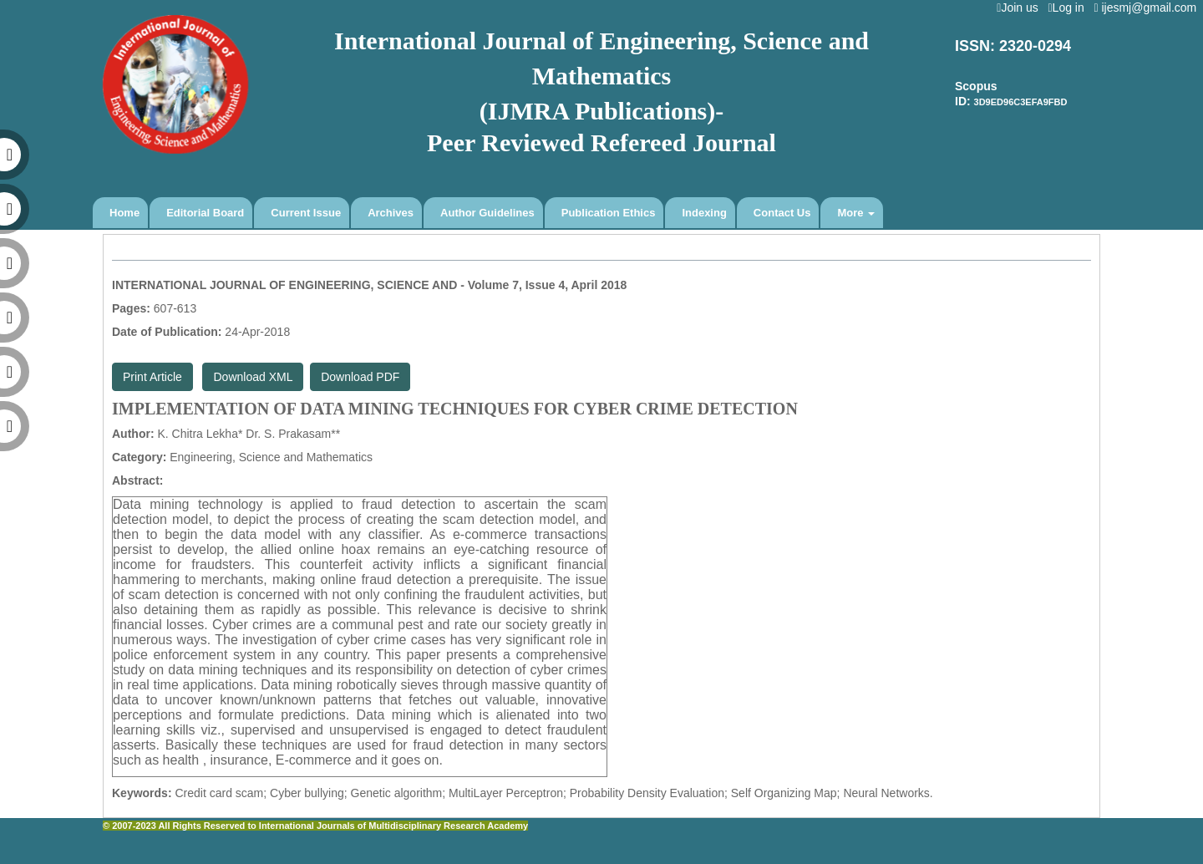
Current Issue (306, 212)
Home (124, 212)
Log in (1069, 7)
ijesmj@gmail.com (1148, 7)
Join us (1020, 7)
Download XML (252, 377)
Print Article (152, 377)
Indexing (704, 212)
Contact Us (782, 212)
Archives (391, 212)
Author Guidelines (487, 212)
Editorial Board (205, 212)
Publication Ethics (608, 212)
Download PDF (360, 377)
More (856, 212)
